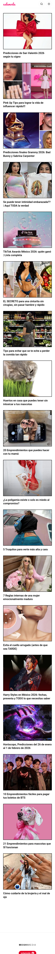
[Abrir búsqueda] (41, 4)
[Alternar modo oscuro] (49, 4)
